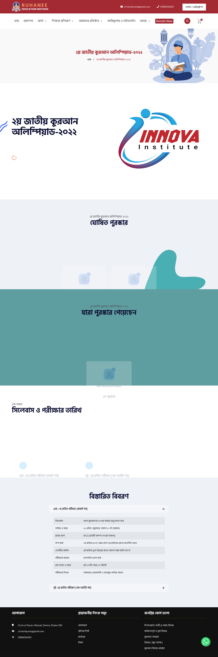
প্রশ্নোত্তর (81, 637)
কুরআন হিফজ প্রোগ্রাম (154, 648)
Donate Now (164, 21)
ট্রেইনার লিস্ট (83, 631)
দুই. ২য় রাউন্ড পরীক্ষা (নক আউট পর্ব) (109, 588)
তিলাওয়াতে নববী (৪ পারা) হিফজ (159, 625)
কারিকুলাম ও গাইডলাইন (121, 21)
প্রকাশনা (28, 21)
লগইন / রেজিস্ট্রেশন (194, 7)
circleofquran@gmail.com (31, 631)
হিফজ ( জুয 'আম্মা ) (153, 642)
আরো (143, 21)
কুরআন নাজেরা (151, 637)
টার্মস (80, 642)
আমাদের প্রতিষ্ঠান (89, 21)
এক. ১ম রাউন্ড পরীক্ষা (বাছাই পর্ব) (109, 509)
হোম (16, 21)
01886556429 (24, 637)
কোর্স (40, 21)
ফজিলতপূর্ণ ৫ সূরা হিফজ (155, 631)
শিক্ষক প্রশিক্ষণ (61, 21)
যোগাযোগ (82, 625)
